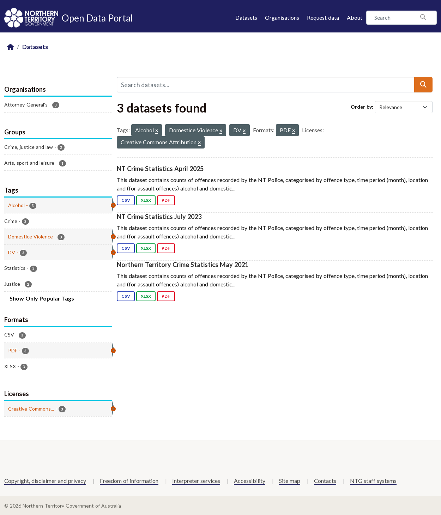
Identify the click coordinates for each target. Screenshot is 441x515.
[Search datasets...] (266, 84)
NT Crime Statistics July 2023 (159, 216)
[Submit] (423, 84)
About (354, 17)
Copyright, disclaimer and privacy (45, 480)
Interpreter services (196, 480)
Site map (289, 480)
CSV (125, 200)
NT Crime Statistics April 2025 (160, 168)
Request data (323, 17)
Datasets (246, 17)
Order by (361, 107)
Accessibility (249, 480)
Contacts (325, 480)
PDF (166, 200)
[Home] (10, 47)
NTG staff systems (373, 480)
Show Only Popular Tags (42, 298)
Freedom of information (129, 480)
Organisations (282, 17)
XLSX (146, 200)
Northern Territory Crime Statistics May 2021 (182, 264)
